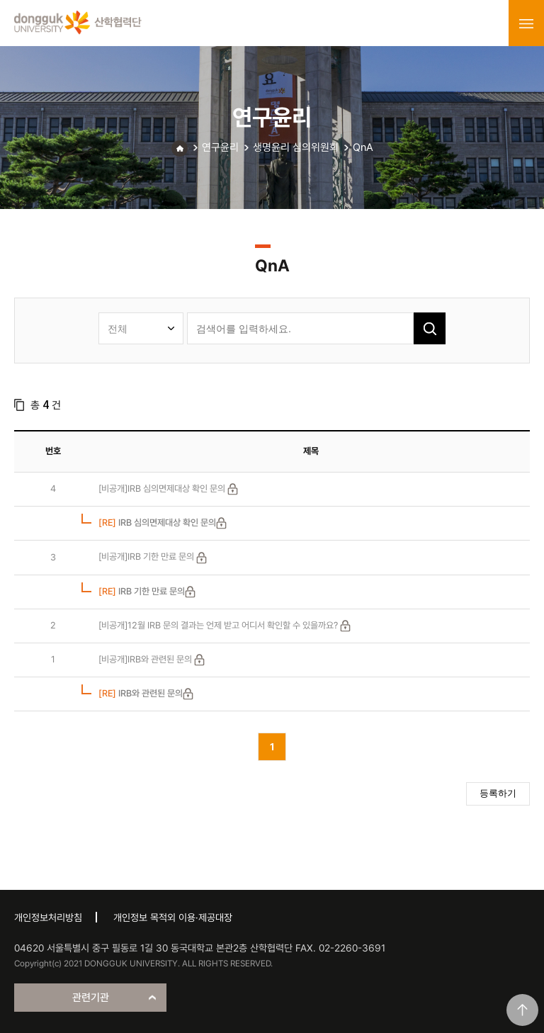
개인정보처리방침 (48, 917)
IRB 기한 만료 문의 (141, 591)
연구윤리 (220, 147)
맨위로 (522, 1010)
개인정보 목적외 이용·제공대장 (172, 917)
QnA (363, 147)
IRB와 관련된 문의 (140, 693)
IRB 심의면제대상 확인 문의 (157, 522)
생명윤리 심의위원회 (296, 147)
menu (526, 23)
